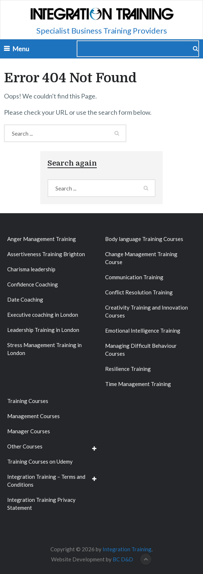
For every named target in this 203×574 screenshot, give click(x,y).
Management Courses (33, 416)
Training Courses (27, 401)
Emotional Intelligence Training (142, 330)
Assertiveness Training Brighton (46, 254)
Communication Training (134, 277)
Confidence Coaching (32, 284)
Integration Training (127, 549)
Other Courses (24, 446)
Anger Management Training (41, 239)
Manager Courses (28, 431)
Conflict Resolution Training (139, 292)
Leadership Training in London (43, 330)
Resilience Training (128, 368)
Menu (20, 49)
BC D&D (123, 559)
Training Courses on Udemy (40, 461)
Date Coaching (25, 299)
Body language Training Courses (144, 239)
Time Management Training (138, 384)
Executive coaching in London (42, 314)
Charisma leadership (31, 269)
